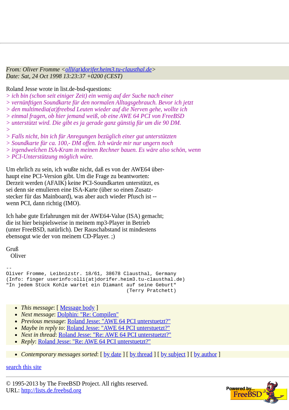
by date (113, 360)
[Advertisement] (143, 23)
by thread (141, 360)
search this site (23, 372)
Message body (77, 313)
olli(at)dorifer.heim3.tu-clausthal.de (108, 69)
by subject (173, 360)
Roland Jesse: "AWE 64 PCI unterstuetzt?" (118, 327)
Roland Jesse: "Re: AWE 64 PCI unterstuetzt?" (114, 340)
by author (205, 360)
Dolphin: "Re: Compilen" (88, 320)
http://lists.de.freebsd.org (51, 396)
